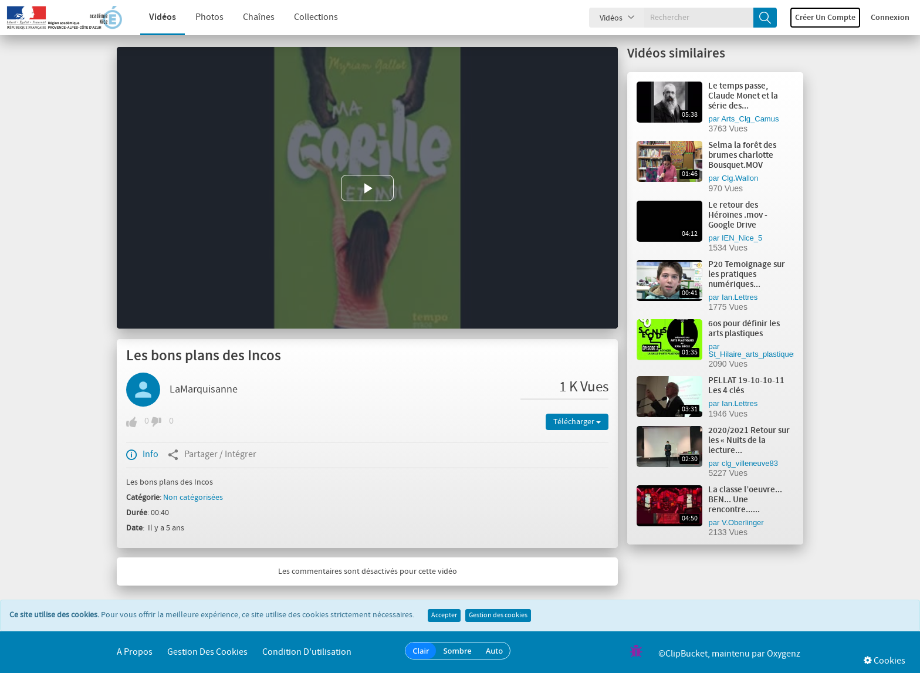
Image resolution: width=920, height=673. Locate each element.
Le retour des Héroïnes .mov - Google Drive (737, 215)
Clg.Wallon (740, 178)
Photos (198, 17)
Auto (494, 650)
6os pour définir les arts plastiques (744, 329)
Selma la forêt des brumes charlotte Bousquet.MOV (742, 155)
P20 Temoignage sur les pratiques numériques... (746, 274)
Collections (305, 17)
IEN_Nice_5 (742, 238)
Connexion (890, 17)
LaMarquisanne (204, 390)
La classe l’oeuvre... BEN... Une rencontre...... (745, 500)
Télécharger (577, 422)
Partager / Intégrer (212, 454)
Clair (420, 650)
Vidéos (151, 17)
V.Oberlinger (743, 522)
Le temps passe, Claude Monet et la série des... (743, 96)
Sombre (457, 650)
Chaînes (247, 17)
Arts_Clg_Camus (750, 118)
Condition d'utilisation (306, 652)
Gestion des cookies (498, 615)
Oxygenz (783, 654)
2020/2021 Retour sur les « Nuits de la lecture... (749, 440)
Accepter (444, 615)
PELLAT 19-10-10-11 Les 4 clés (746, 386)
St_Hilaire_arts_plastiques (752, 354)
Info (142, 454)
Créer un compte (825, 17)
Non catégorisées (193, 497)
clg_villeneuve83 (750, 463)
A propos (135, 652)
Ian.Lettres (739, 297)
